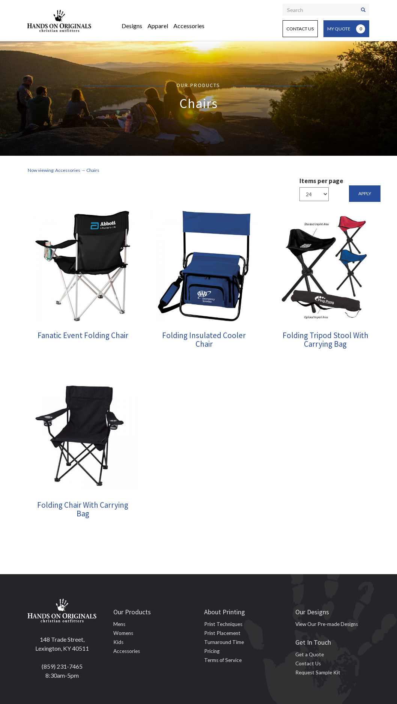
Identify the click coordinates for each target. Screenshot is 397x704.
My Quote (346, 28)
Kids (118, 642)
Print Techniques (223, 624)
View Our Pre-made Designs (326, 624)
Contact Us (300, 29)
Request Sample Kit (317, 672)
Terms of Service (223, 660)
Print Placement (222, 633)
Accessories (189, 25)
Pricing (212, 651)
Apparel (157, 25)
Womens (123, 633)
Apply (364, 193)
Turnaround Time (224, 642)
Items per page (321, 180)
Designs (132, 25)
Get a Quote (309, 654)
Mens (119, 624)
